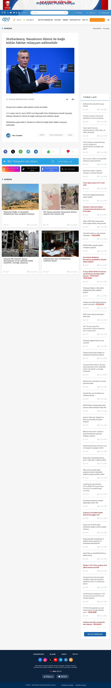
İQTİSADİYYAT (75, 20)
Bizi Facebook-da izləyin (49, 169)
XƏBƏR (65, 20)
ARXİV (64, 654)
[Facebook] (2, 13)
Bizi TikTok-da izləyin (29, 169)
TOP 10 (75, 654)
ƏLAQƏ (53, 654)
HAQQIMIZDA (38, 654)
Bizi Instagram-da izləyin (10, 169)
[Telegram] (14, 13)
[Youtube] (11, 13)
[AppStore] (62, 677)
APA (8, 113)
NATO (42, 135)
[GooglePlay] (48, 677)
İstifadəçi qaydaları (67, 685)
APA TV (85, 20)
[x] (50, 660)
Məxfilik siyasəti (81, 685)
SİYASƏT (57, 20)
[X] (8, 13)
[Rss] (19, 13)
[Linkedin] (16, 13)
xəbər (70, 135)
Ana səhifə (97, 28)
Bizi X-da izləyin (68, 169)
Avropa (106, 28)
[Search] (65, 13)
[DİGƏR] (107, 20)
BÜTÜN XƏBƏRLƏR (45, 20)
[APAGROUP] (55, 671)
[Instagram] (5, 13)
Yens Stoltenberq (56, 135)
